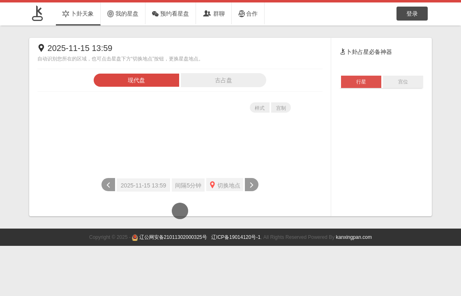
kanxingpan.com (354, 237)
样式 (260, 108)
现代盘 (136, 80)
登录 (412, 13)
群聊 (214, 13)
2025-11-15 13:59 (143, 185)
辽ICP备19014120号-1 (235, 237)
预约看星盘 (170, 13)
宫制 (281, 108)
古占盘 (223, 80)
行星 (361, 82)
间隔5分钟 (188, 185)
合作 (248, 13)
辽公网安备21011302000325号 (173, 237)
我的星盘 (122, 13)
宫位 (403, 82)
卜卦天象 (78, 13)
